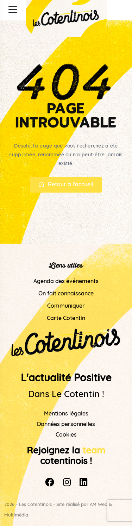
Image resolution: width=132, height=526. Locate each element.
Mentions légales (66, 414)
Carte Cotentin (66, 318)
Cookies (66, 435)
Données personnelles (66, 424)
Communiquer (66, 306)
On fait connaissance (66, 294)
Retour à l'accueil (66, 185)
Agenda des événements (66, 281)
